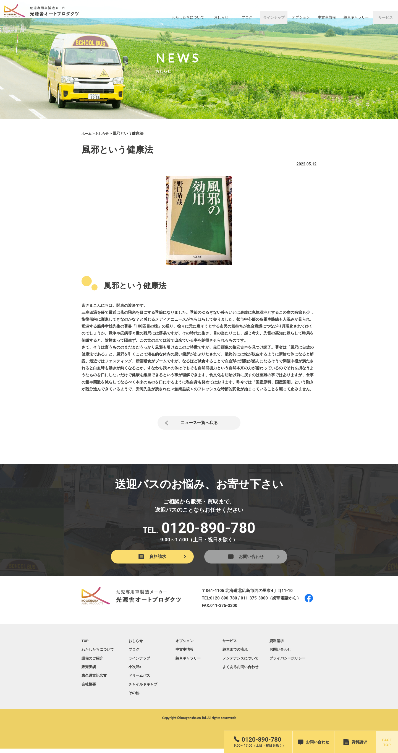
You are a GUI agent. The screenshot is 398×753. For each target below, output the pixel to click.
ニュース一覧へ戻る (199, 424)
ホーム (87, 133)
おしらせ (104, 133)
